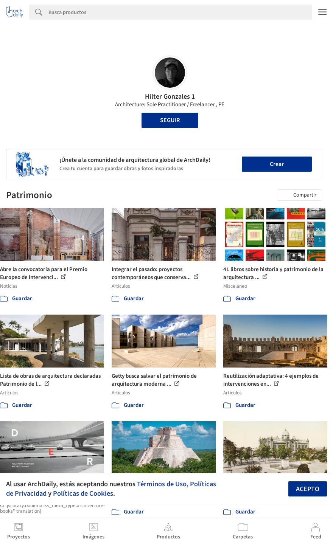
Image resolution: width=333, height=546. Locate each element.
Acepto (307, 489)
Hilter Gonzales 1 (170, 96)
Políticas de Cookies (83, 493)
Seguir (170, 120)
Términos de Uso (162, 484)
